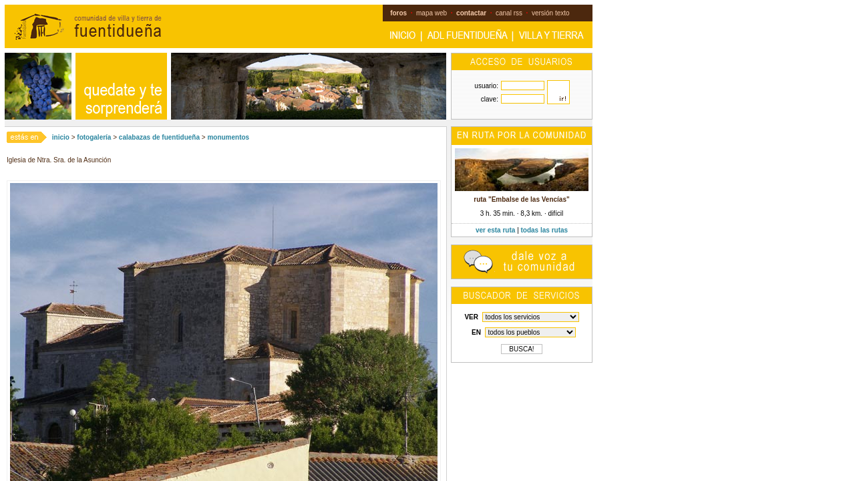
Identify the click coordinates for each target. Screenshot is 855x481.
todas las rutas (544, 230)
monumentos (228, 137)
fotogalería (94, 137)
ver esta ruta (495, 230)
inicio (60, 137)
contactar (471, 13)
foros (398, 13)
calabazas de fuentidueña (159, 137)
